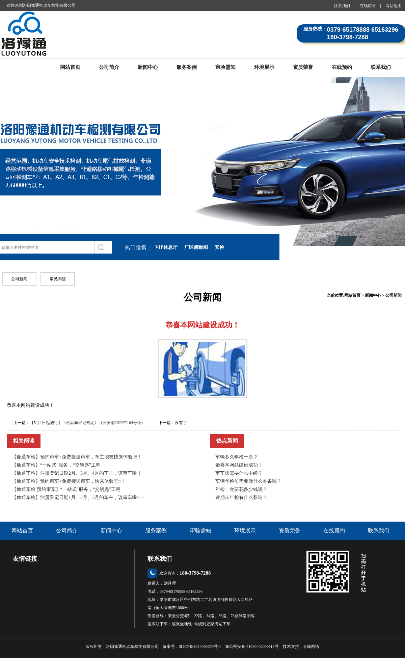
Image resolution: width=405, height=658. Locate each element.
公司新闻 (19, 279)
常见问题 (58, 279)
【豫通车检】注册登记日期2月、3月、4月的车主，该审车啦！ (77, 473)
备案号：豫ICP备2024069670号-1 (194, 646)
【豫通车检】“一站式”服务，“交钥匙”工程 (56, 465)
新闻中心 (148, 67)
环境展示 (264, 67)
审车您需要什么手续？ (239, 473)
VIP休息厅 (166, 247)
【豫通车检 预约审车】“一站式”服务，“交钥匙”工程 (66, 489)
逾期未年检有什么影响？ (241, 497)
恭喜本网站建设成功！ (239, 465)
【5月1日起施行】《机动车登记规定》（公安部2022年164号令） (87, 422)
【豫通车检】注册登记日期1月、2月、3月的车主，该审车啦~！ (78, 497)
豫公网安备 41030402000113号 (252, 646)
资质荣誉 (303, 67)
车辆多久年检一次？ (236, 456)
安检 (219, 247)
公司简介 (109, 67)
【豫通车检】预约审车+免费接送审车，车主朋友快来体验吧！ (77, 456)
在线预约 (342, 67)
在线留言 (368, 5)
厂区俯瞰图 (196, 247)
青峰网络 (311, 646)
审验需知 (225, 67)
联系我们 (342, 5)
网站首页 (70, 67)
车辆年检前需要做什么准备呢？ (248, 481)
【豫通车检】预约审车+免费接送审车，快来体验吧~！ (69, 481)
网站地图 (393, 5)
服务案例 (187, 67)
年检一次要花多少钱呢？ (241, 489)
